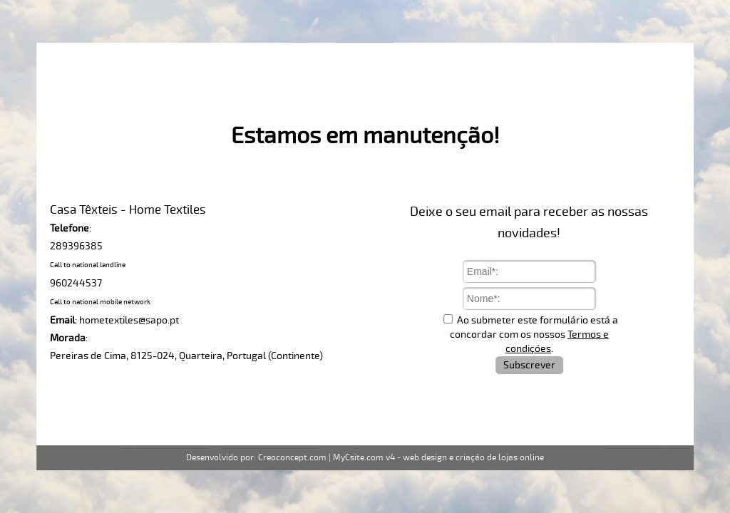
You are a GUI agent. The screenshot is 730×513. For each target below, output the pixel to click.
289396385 (76, 246)
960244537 (76, 283)
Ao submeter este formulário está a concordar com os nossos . (534, 334)
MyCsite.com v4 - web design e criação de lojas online (438, 457)
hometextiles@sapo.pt (129, 320)
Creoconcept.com (292, 457)
